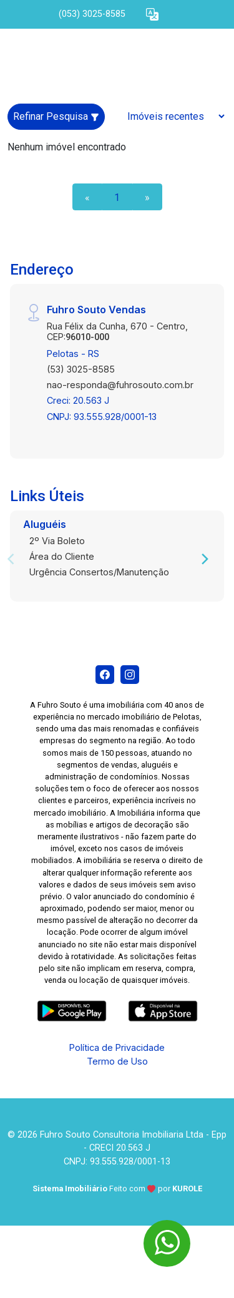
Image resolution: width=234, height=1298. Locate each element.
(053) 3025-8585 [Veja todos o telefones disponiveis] (92, 14)
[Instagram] (129, 674)
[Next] (204, 559)
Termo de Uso (117, 1061)
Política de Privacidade (117, 1047)
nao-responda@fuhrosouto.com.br (120, 384)
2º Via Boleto (57, 540)
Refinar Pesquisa (56, 116)
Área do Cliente (61, 556)
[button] (152, 14)
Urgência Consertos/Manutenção (99, 572)
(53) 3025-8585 (81, 369)
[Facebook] (104, 674)
